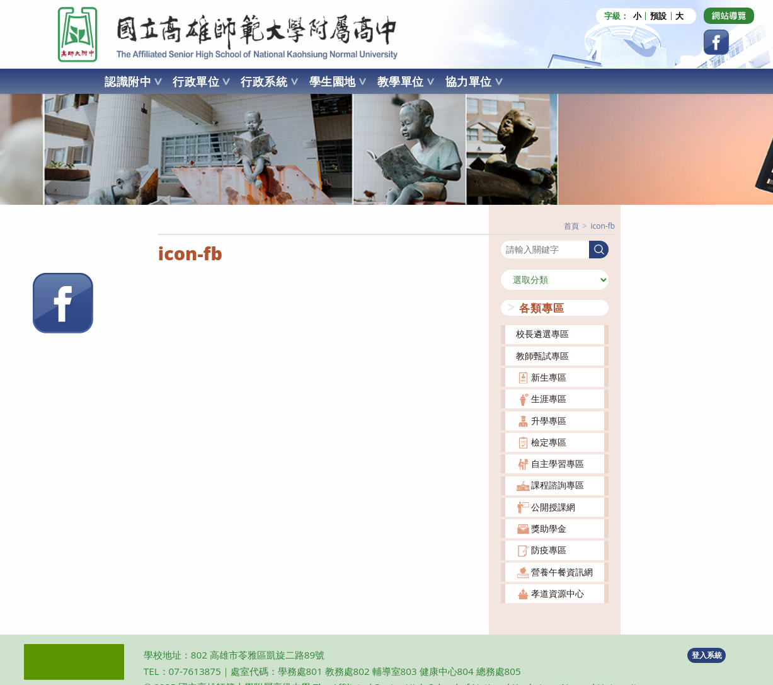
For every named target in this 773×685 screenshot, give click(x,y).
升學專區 (548, 420)
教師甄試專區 (542, 355)
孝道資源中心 (557, 593)
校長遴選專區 (542, 334)
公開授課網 (553, 506)
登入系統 (707, 654)
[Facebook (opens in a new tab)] (716, 42)
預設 (658, 16)
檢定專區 (548, 441)
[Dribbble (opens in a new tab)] (729, 16)
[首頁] (571, 226)
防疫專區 (548, 550)
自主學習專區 (557, 463)
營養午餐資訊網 (562, 571)
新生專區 (548, 377)
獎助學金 (548, 528)
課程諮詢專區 (557, 485)
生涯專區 (548, 399)
